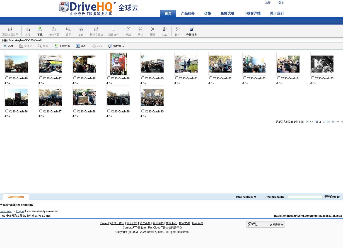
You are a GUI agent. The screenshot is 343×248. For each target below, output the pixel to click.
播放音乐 (116, 46)
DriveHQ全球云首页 (112, 223)
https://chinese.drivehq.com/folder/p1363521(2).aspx (308, 215)
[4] (328, 121)
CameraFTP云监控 (134, 227)
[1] (316, 121)
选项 (97, 46)
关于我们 (277, 13)
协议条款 (145, 223)
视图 (81, 46)
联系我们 (197, 223)
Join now (6, 211)
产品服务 (188, 13)
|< (307, 121)
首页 (168, 13)
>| (342, 121)
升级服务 (191, 34)
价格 (207, 13)
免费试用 (227, 13)
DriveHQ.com (155, 231)
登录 (281, 2)
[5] (332, 121)
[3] (323, 121)
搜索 (43, 46)
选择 (8, 46)
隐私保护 (158, 223)
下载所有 (62, 46)
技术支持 (184, 223)
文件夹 (25, 46)
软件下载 (171, 223)
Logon (20, 211)
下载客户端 (252, 13)
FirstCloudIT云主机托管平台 (165, 227)
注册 (268, 2)
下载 (40, 34)
